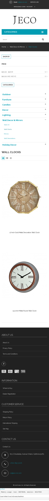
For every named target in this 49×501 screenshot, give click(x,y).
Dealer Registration (9, 394)
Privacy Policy (7, 348)
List (7, 158)
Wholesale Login (19, 6)
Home (4, 47)
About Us (6, 342)
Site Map (6, 429)
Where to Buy (7, 388)
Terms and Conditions (10, 354)
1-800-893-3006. (16, 463)
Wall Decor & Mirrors (17, 47)
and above (9, 76)
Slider (10, 158)
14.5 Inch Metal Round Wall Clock (24, 311)
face (4, 364)
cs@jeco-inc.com (22, 2)
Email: (15, 2)
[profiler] (2, 489)
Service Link (34, 2)
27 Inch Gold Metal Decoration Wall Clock (24, 232)
